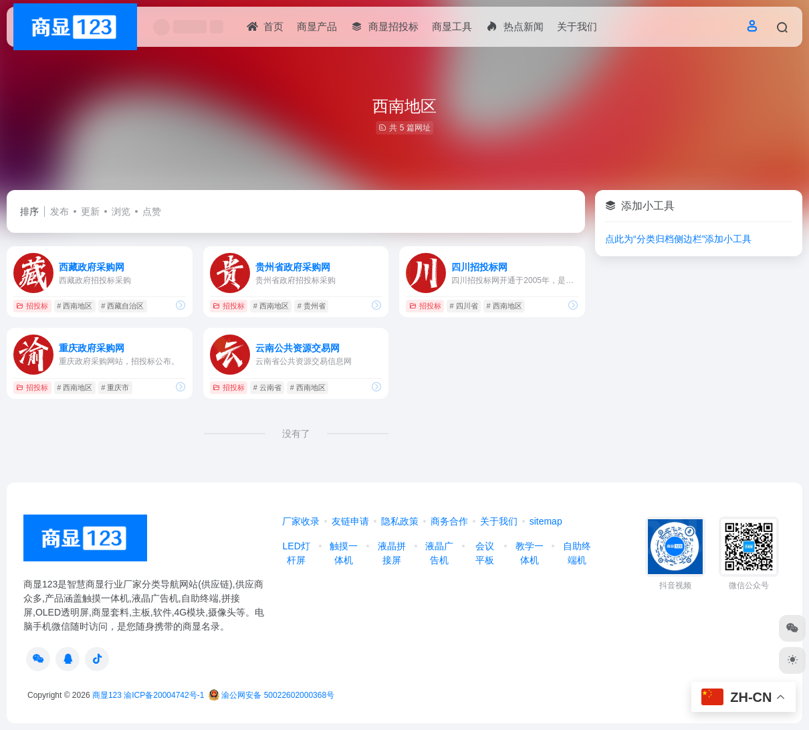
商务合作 (449, 521)
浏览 (121, 211)
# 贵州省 (312, 306)
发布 (59, 211)
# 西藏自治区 (122, 306)
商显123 (107, 695)
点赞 (151, 211)
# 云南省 (267, 387)
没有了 (296, 433)
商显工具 (452, 26)
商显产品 (317, 26)
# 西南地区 (74, 306)
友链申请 (350, 521)
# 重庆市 (115, 387)
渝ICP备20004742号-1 (164, 695)
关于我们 (577, 26)
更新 (90, 211)
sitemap (546, 521)
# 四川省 (463, 306)
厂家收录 (301, 521)
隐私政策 (400, 521)
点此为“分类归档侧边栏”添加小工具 (678, 239)
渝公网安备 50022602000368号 (271, 695)
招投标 (32, 306)
